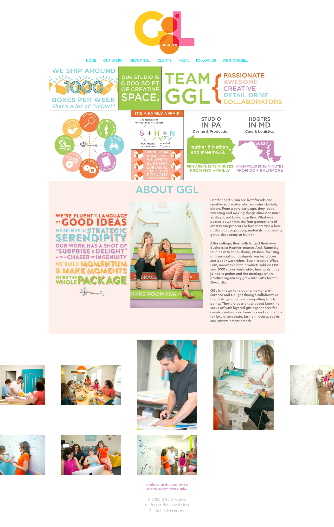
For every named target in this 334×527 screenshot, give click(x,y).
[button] (113, 60)
